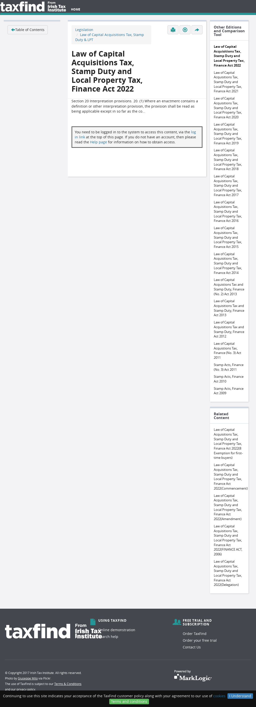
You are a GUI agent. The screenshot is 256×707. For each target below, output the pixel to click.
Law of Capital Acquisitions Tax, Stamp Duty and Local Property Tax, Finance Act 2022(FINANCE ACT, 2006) (228, 540)
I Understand (240, 695)
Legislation (84, 29)
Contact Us (192, 647)
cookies (219, 695)
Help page (98, 142)
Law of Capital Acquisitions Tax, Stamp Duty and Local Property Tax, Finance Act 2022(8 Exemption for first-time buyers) (228, 443)
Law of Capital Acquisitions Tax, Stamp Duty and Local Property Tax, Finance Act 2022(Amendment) (228, 507)
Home (75, 9)
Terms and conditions (129, 701)
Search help (108, 636)
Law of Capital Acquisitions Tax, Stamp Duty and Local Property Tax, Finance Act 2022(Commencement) (231, 477)
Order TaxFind (194, 633)
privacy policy (25, 689)
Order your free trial (200, 640)
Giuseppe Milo (28, 678)
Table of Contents (27, 29)
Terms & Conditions (68, 684)
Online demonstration (116, 629)
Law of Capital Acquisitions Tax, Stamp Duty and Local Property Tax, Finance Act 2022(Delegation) (228, 573)
